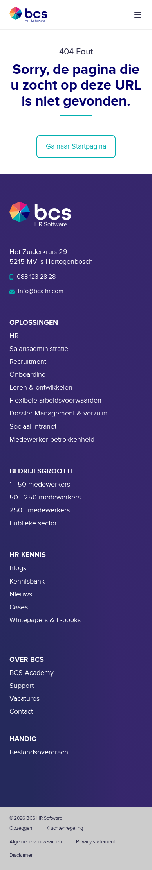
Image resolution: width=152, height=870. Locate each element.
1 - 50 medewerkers (39, 484)
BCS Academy (31, 673)
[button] (138, 15)
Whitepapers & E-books (45, 620)
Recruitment (27, 362)
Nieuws (20, 594)
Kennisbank (27, 581)
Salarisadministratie (38, 349)
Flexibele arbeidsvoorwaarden (55, 400)
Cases (18, 607)
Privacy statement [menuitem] (95, 842)
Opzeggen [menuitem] (20, 828)
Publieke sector (33, 523)
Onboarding (27, 375)
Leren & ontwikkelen (40, 387)
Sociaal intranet (32, 426)
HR (14, 336)
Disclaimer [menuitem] (21, 855)
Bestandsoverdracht (39, 752)
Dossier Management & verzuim (58, 413)
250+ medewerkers (39, 510)
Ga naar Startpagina (76, 146)
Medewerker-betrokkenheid (51, 439)
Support (21, 686)
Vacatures (24, 699)
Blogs (17, 568)
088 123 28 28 (32, 277)
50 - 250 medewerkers (45, 497)
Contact (21, 711)
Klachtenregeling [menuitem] (64, 828)
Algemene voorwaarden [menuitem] (35, 842)
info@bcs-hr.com (36, 291)
